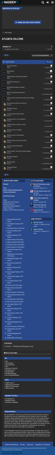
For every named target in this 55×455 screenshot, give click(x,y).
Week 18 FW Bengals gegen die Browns (42, 185)
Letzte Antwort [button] (9, 62)
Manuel (35, 207)
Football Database (10, 373)
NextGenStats (9, 372)
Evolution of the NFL (11, 368)
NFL (6, 361)
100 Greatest (9, 363)
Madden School (10, 400)
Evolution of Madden (12, 402)
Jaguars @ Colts (38, 210)
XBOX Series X (10, 383)
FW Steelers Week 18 (40, 205)
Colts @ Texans (38, 222)
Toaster (35, 202)
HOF (6, 366)
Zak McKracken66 (38, 195)
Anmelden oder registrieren (29, 22)
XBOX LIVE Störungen (12, 386)
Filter (49, 62)
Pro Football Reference (12, 375)
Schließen (18, 452)
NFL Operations (10, 365)
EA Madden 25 (10, 399)
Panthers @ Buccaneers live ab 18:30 (42, 192)
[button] (52, 2)
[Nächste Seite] (10, 55)
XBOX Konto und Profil (12, 384)
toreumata (36, 188)
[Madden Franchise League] (11, 2)
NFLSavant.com (10, 370)
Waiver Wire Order (11, 180)
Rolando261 (37, 212)
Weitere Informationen (8, 452)
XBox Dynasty (10, 388)
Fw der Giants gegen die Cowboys (41, 199)
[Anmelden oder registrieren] (48, 2)
